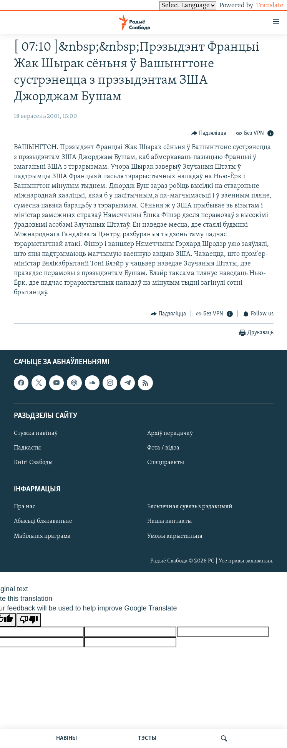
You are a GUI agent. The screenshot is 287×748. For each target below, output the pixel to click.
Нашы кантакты (169, 522)
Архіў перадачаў (170, 433)
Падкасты (27, 448)
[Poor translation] (29, 620)
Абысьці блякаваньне (43, 522)
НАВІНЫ (66, 738)
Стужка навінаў (36, 433)
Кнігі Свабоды (33, 462)
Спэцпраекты (165, 462)
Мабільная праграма (42, 536)
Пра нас (24, 507)
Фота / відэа (163, 448)
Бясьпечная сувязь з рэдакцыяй (189, 507)
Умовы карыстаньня (174, 536)
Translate (263, 5)
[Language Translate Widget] (174, 5)
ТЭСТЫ (147, 738)
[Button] (209, 133)
